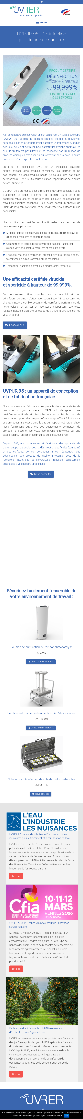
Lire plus (16, 876)
